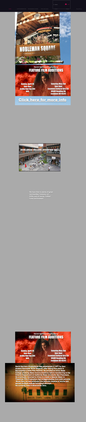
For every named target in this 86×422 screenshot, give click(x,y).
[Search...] (61, 4)
